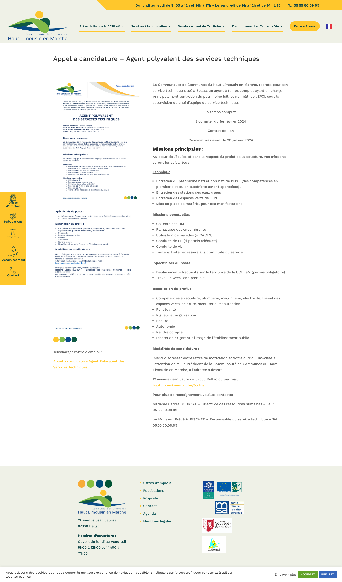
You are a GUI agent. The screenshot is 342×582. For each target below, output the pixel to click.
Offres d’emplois (157, 483)
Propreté (13, 234)
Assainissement (13, 253)
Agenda (149, 513)
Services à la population (149, 26)
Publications (13, 218)
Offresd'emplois (13, 201)
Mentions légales (157, 521)
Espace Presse (304, 26)
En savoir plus (286, 575)
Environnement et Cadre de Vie (255, 26)
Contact (13, 272)
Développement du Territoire (199, 26)
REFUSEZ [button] (327, 574)
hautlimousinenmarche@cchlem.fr (182, 385)
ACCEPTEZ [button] (307, 574)
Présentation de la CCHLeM (99, 26)
